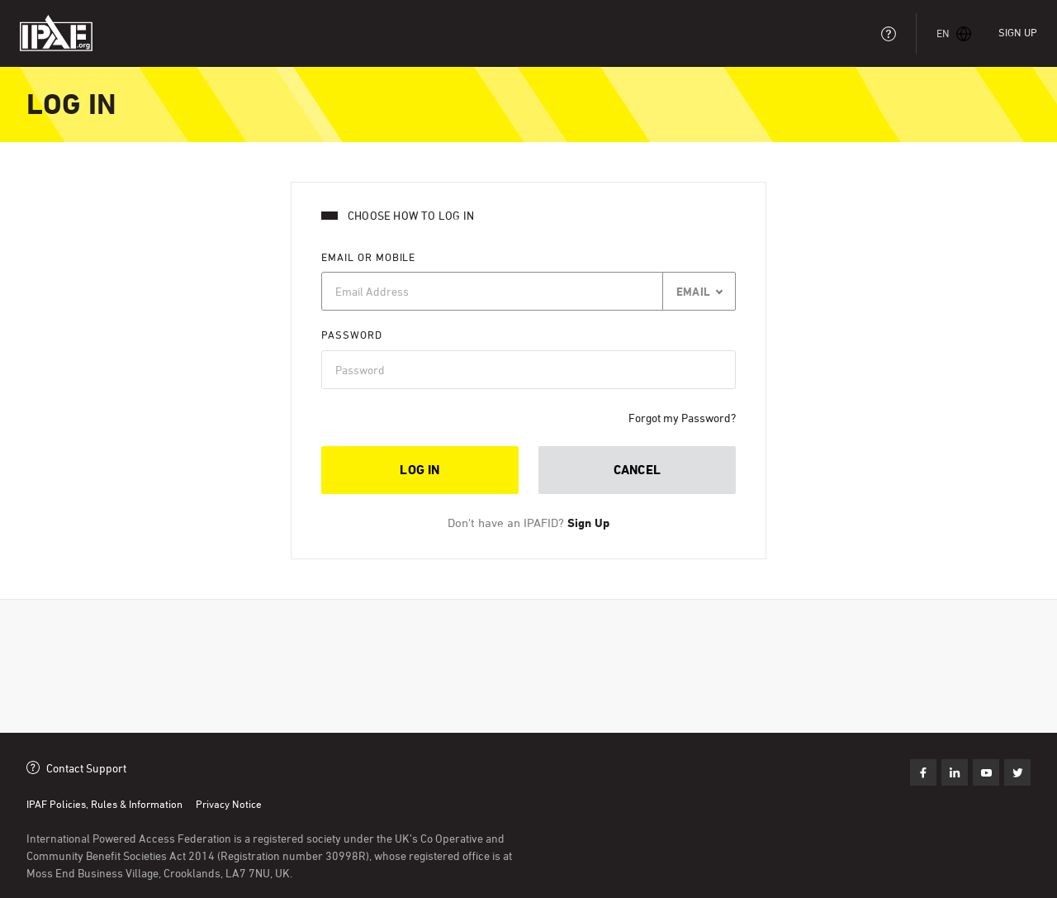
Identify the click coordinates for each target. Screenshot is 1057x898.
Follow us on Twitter (986, 772)
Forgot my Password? (682, 418)
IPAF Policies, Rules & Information (104, 803)
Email (693, 291)
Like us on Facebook (923, 772)
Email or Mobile (368, 257)
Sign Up (1017, 32)
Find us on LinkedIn (954, 772)
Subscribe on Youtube (1017, 772)
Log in (419, 470)
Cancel (637, 470)
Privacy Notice (229, 803)
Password (351, 334)
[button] (954, 33)
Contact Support (86, 768)
